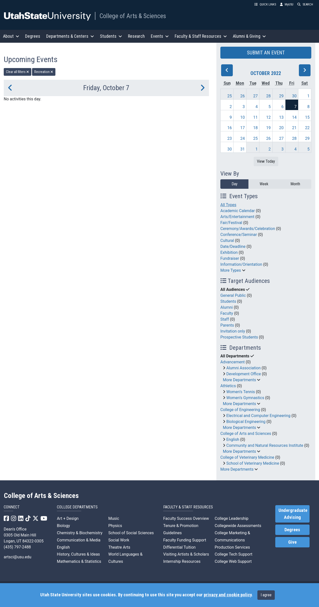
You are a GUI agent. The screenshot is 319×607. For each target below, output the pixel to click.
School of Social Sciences (131, 533)
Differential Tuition (179, 547)
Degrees (32, 36)
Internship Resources (181, 561)
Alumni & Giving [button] (249, 36)
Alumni (226, 307)
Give (292, 542)
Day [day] (235, 184)
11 (255, 117)
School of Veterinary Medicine (252, 463)
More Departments (239, 380)
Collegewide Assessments (238, 525)
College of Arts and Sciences (245, 433)
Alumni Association (243, 368)
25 (229, 96)
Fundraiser (229, 258)
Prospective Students (239, 337)
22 (307, 127)
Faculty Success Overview (186, 518)
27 (255, 96)
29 (281, 96)
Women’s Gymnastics (245, 397)
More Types (230, 270)
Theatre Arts (119, 547)
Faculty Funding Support (184, 540)
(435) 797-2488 (17, 547)
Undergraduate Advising (293, 514)
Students (228, 301)
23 (229, 138)
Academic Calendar (237, 210)
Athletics (228, 385)
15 (307, 117)
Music (113, 518)
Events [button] (160, 36)
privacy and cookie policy (227, 595)
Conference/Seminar (238, 234)
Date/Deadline (232, 246)
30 (294, 96)
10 (242, 117)
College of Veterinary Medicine (247, 457)
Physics (115, 525)
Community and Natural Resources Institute (264, 445)
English (232, 439)
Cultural (227, 240)
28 (268, 96)
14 (294, 117)
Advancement (232, 362)
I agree (266, 595)
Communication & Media (78, 540)
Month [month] (295, 184)
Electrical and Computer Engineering (258, 415)
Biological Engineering (246, 421)
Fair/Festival (231, 222)
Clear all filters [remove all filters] (17, 72)
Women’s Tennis (240, 391)
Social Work (118, 540)
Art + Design (68, 518)
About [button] (11, 36)
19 (268, 127)
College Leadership (231, 518)
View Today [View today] (266, 161)
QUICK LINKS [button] (265, 4)
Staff (224, 319)
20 (281, 127)
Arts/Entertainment (237, 216)
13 (281, 117)
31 (242, 149)
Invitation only (232, 331)
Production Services (232, 547)
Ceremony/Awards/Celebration (247, 228)
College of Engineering (240, 409)
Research (136, 36)
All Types (228, 204)
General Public (233, 295)
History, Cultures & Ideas (78, 554)
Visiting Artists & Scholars (186, 554)
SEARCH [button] (305, 4)
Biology (63, 525)
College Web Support (233, 561)
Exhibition (229, 252)
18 (255, 127)
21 (294, 127)
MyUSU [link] (286, 4)
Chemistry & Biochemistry (79, 533)
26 (242, 96)
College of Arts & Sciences (132, 16)
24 (242, 138)
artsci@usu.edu (17, 557)
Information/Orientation (241, 264)
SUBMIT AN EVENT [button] (266, 53)
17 (242, 127)
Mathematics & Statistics (79, 561)
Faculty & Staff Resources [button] (201, 36)
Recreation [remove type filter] (43, 72)
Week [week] (264, 184)
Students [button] (111, 36)
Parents (227, 325)
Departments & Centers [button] (70, 36)
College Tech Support (233, 554)
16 (229, 127)
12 (268, 117)
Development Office (243, 374)
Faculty (226, 313)
